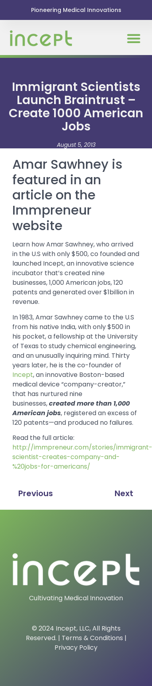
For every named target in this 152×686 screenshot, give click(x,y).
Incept (22, 374)
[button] (133, 38)
